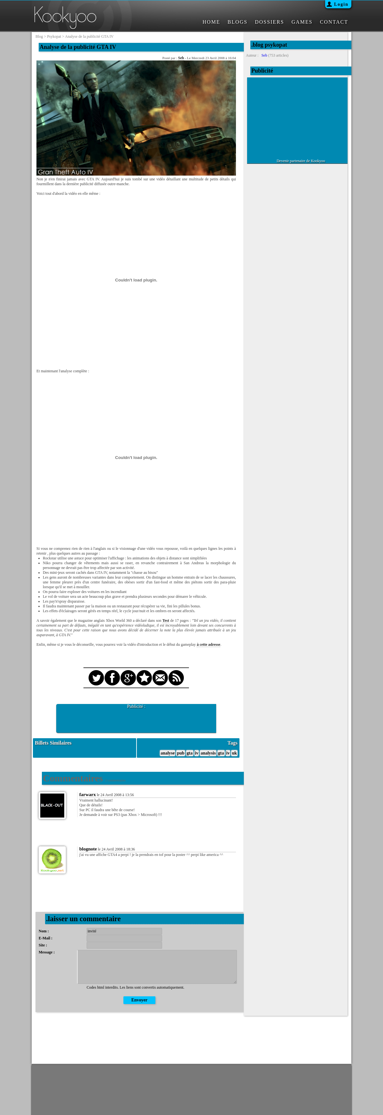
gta (190, 753)
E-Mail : (45, 938)
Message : (47, 952)
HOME (211, 22)
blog (39, 36)
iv (197, 753)
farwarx (87, 794)
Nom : (44, 931)
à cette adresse (208, 644)
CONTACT (334, 22)
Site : (43, 945)
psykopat (54, 36)
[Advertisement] (136, 718)
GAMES (302, 22)
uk (234, 753)
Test (165, 620)
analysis (207, 753)
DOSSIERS (269, 22)
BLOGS (237, 22)
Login (341, 4)
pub (180, 753)
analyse (167, 753)
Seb (181, 58)
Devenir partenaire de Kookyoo (301, 161)
